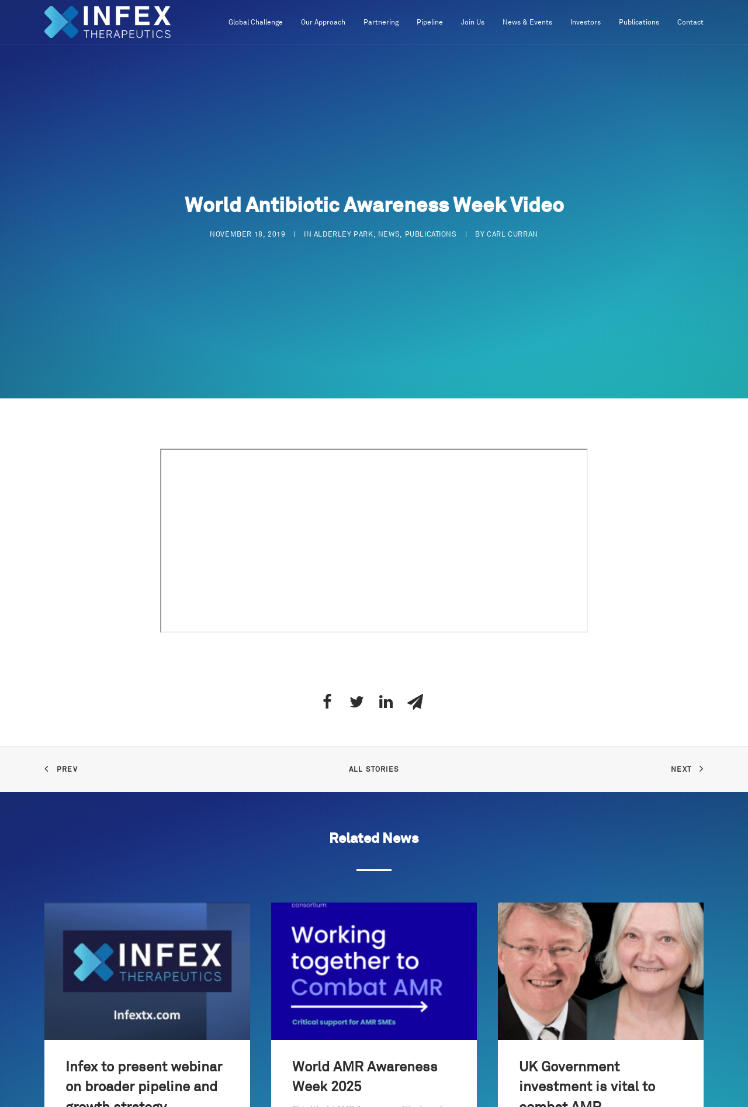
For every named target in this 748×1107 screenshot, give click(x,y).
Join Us (472, 22)
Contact (690, 22)
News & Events (527, 22)
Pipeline (430, 22)
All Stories (374, 765)
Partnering (381, 22)
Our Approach (323, 22)
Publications (639, 22)
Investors (585, 22)
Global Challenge (255, 22)
